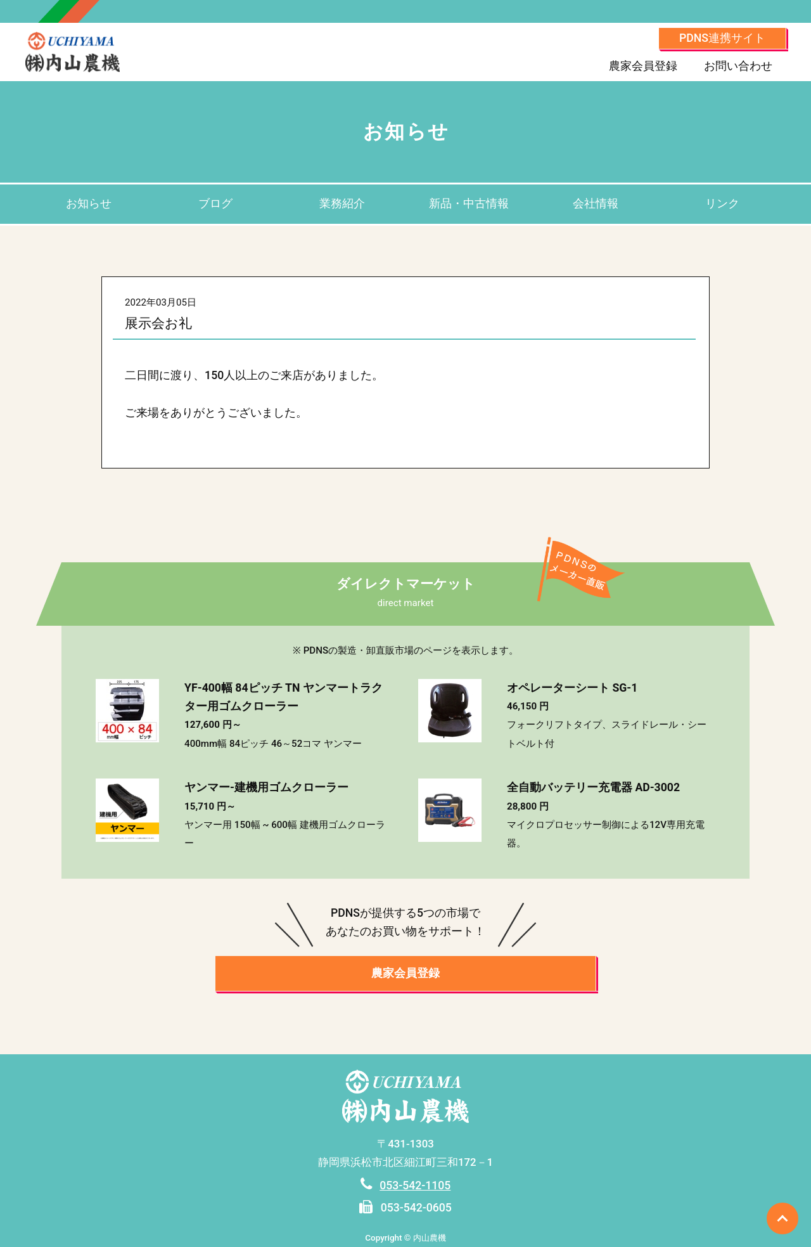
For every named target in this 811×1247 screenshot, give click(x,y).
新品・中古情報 (469, 203)
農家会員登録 (643, 66)
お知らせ (89, 203)
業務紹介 (342, 203)
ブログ (215, 203)
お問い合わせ (738, 66)
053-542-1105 (415, 1185)
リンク (722, 203)
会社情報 (595, 203)
